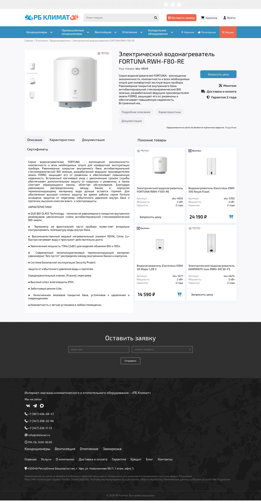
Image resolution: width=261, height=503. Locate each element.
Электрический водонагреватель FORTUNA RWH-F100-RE (160, 189)
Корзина (211, 17)
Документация (132, 120)
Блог (135, 4)
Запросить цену (218, 74)
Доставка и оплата (86, 4)
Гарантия (108, 4)
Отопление (89, 450)
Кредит (123, 4)
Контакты (148, 4)
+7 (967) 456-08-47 (197, 4)
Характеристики (170, 112)
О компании (61, 4)
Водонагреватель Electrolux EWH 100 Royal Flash (211, 189)
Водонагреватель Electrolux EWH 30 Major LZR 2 (160, 267)
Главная (31, 4)
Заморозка (112, 450)
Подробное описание (136, 112)
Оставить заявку (181, 17)
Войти (231, 17)
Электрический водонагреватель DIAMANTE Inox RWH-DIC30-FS (211, 267)
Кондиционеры (37, 450)
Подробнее (230, 127)
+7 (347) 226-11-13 (224, 4)
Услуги (45, 4)
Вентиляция (65, 450)
